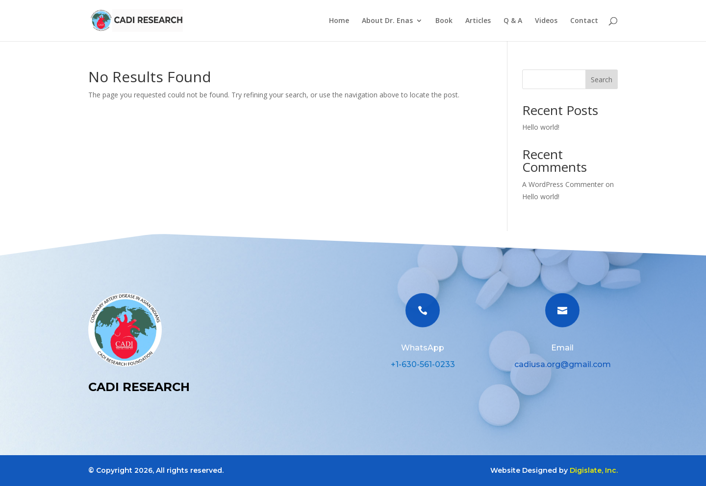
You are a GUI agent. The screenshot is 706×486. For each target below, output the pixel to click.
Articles (478, 21)
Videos (546, 21)
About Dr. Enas (387, 21)
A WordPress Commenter (563, 184)
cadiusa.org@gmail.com (562, 364)
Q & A (513, 21)
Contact (584, 21)
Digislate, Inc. (594, 470)
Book (444, 21)
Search (601, 79)
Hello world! (540, 127)
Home (339, 21)
